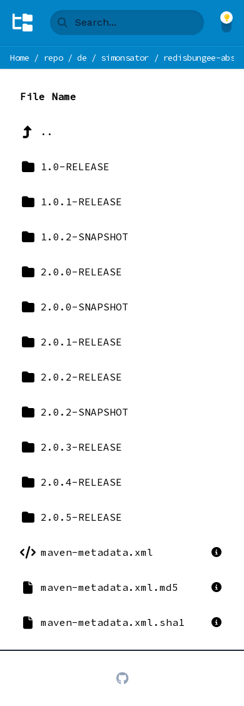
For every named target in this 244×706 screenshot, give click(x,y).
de (81, 57)
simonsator (125, 57)
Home (19, 57)
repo (53, 57)
